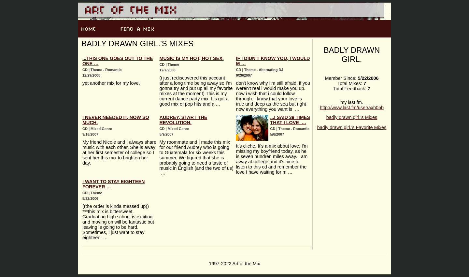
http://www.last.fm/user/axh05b (352, 107)
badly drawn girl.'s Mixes (351, 117)
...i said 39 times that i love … (290, 120)
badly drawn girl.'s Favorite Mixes (351, 127)
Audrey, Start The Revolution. (183, 120)
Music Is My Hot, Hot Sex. (192, 58)
